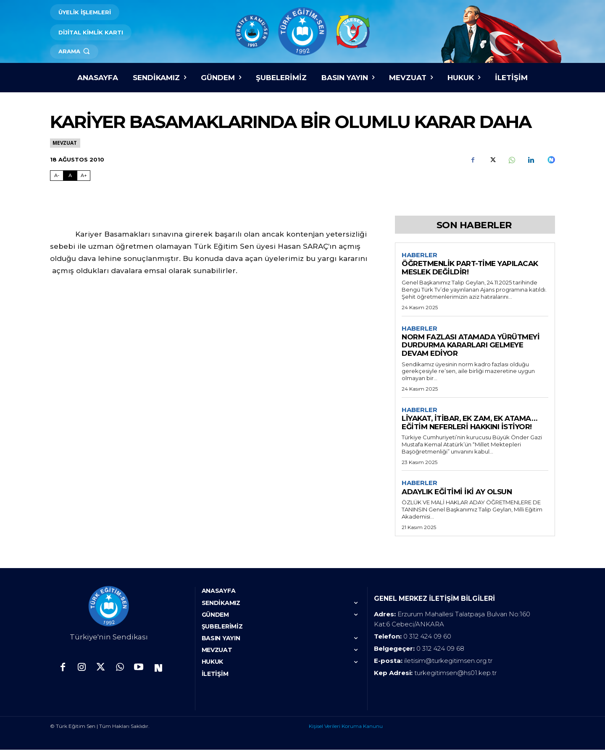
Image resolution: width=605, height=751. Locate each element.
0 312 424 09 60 (427, 638)
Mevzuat (65, 142)
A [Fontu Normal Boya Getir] (70, 175)
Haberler (419, 255)
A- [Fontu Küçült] (56, 175)
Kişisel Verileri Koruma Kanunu (346, 728)
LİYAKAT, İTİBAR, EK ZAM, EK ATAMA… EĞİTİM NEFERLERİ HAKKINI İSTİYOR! (469, 423)
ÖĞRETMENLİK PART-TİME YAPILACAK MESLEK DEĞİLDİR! (470, 268)
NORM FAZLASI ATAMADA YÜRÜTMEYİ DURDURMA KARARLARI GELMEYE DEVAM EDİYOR (470, 346)
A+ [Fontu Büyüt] (84, 175)
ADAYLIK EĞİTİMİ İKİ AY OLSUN (457, 493)
